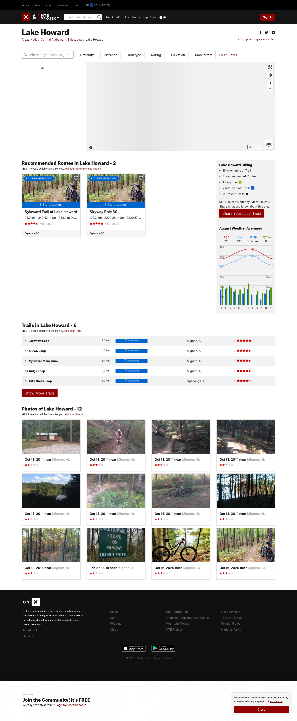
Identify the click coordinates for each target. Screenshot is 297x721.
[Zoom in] (270, 83)
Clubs (114, 629)
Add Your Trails (73, 330)
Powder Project (231, 623)
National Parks (231, 629)
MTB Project (174, 629)
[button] (261, 32)
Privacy (167, 658)
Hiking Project (230, 611)
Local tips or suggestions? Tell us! (256, 39)
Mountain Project (177, 623)
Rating (156, 55)
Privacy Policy (276, 701)
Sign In (268, 17)
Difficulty (87, 55)
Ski (78, 5)
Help (113, 617)
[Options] (268, 144)
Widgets (115, 623)
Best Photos (132, 17)
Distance (110, 55)
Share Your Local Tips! (241, 213)
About (114, 611)
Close (261, 709)
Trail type (134, 55)
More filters (203, 55)
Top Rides (149, 17)
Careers (28, 636)
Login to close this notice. (71, 705)
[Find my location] (270, 75)
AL (35, 39)
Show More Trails (40, 393)
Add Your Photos (73, 414)
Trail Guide (113, 17)
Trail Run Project (232, 617)
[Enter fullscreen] (270, 67)
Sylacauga (75, 39)
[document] (261, 704)
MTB (37, 5)
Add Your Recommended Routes (82, 168)
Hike (49, 5)
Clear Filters (228, 55)
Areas (25, 39)
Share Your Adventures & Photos (187, 617)
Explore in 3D (32, 233)
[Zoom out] (270, 89)
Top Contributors (177, 611)
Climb (25, 5)
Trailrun (64, 5)
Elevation (178, 55)
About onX (30, 630)
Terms (157, 658)
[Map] (181, 106)
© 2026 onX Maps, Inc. (138, 658)
